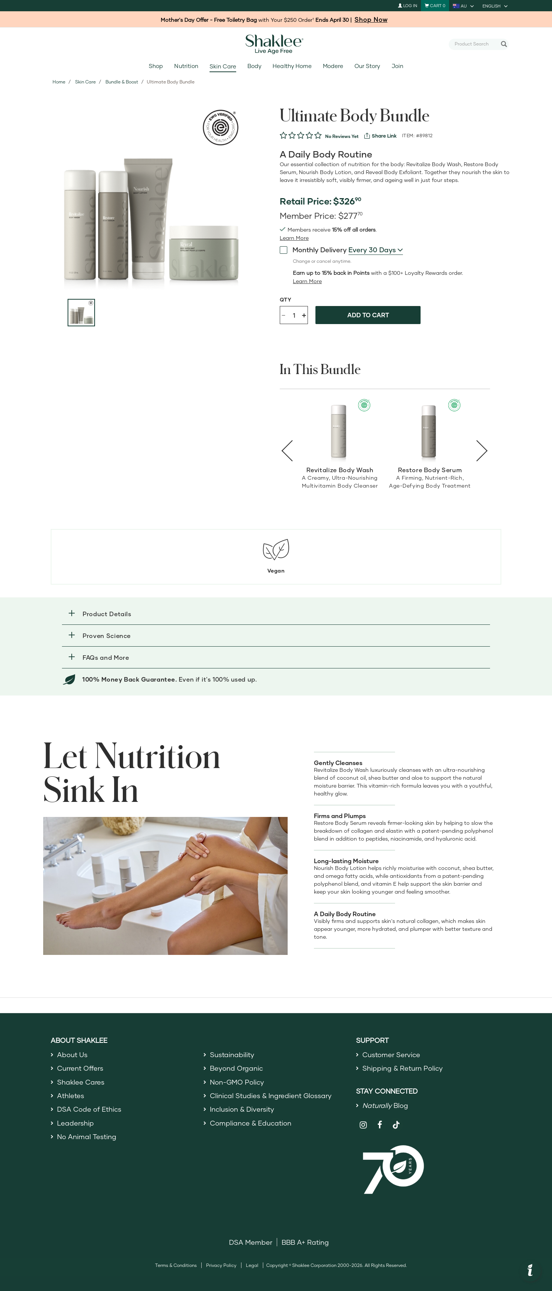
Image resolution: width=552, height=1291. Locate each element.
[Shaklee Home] (276, 44)
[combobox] (476, 43)
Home (59, 82)
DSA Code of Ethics (89, 1109)
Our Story (367, 66)
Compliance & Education (250, 1123)
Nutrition (186, 66)
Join (397, 66)
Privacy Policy (221, 1265)
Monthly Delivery (313, 249)
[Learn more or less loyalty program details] (307, 281)
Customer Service (391, 1054)
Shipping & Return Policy (402, 1068)
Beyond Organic (236, 1068)
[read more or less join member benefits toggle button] (294, 238)
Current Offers (80, 1068)
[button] (276, 613)
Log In (407, 5)
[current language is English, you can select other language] (496, 5)
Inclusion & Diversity (242, 1109)
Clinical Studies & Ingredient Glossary (271, 1095)
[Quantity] (294, 315)
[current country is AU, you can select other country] (464, 5)
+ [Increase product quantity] (304, 314)
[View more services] (380, 136)
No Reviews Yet (342, 136)
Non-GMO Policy (237, 1082)
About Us (72, 1054)
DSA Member (250, 1242)
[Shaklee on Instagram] (363, 1125)
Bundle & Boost (122, 82)
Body (254, 66)
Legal (252, 1265)
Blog (385, 1105)
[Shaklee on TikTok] (396, 1121)
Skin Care (223, 66)
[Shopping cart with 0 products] (435, 5)
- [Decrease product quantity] (283, 314)
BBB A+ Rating (305, 1242)
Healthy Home (292, 66)
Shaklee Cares (80, 1082)
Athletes (70, 1095)
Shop (156, 66)
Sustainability (232, 1054)
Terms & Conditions (176, 1265)
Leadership (75, 1123)
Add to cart (368, 314)
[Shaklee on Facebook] (380, 1125)
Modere (333, 66)
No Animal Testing (86, 1136)
